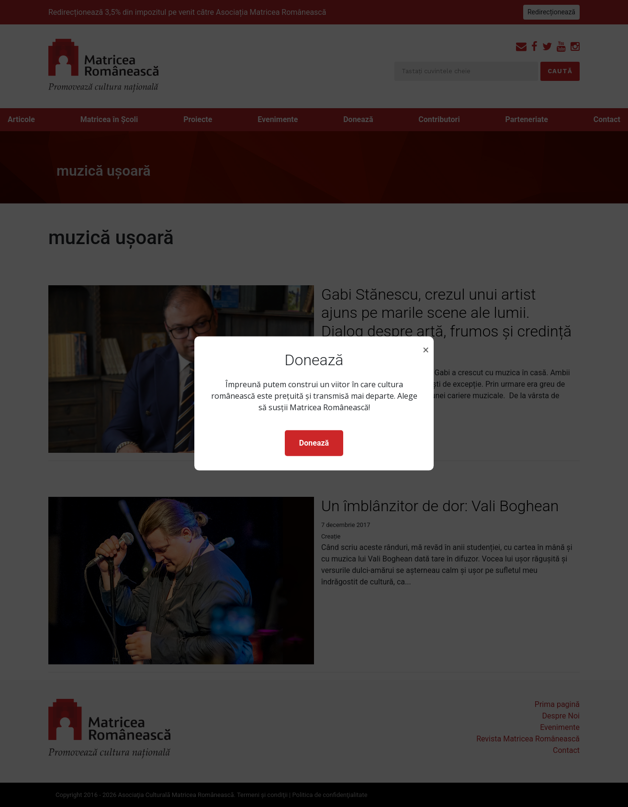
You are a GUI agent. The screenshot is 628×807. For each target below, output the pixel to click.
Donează (314, 443)
